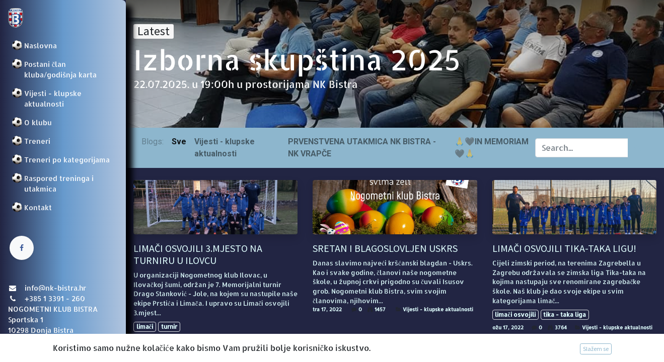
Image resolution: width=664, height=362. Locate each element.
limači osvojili (515, 314)
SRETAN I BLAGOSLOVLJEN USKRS (385, 248)
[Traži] (638, 147)
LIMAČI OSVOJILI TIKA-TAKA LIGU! (564, 248)
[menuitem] (63, 45)
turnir (169, 326)
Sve (179, 141)
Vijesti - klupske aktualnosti (258, 339)
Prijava (23, 344)
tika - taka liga (564, 314)
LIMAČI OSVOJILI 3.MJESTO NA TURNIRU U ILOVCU (197, 254)
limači (144, 326)
